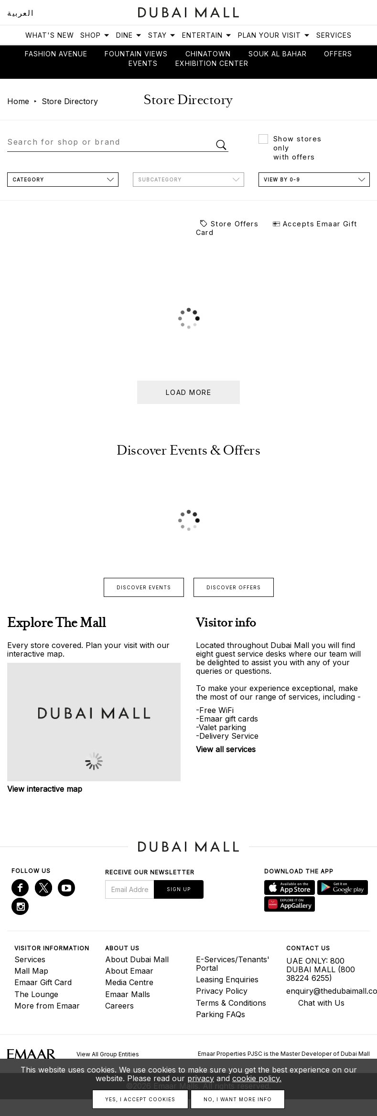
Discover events (144, 587)
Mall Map (31, 971)
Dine (129, 35)
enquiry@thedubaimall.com (324, 991)
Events (143, 63)
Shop (95, 35)
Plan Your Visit (274, 35)
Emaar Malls (127, 994)
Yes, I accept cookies (140, 1099)
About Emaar (129, 971)
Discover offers (233, 587)
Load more (188, 392)
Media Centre (129, 982)
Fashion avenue (56, 54)
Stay (162, 35)
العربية (20, 13)
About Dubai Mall (137, 959)
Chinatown (208, 54)
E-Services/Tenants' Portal (232, 964)
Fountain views (136, 54)
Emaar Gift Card (43, 982)
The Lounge (36, 994)
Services (334, 35)
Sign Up (179, 889)
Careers (119, 1005)
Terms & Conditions (231, 1003)
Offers (338, 54)
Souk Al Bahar (277, 54)
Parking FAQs (220, 1014)
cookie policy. (256, 1078)
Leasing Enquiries (227, 979)
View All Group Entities (107, 1054)
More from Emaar (47, 1005)
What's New (49, 35)
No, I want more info (238, 1099)
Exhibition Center (211, 63)
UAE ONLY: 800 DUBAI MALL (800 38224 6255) (320, 969)
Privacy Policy (222, 991)
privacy (200, 1078)
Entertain (207, 35)
